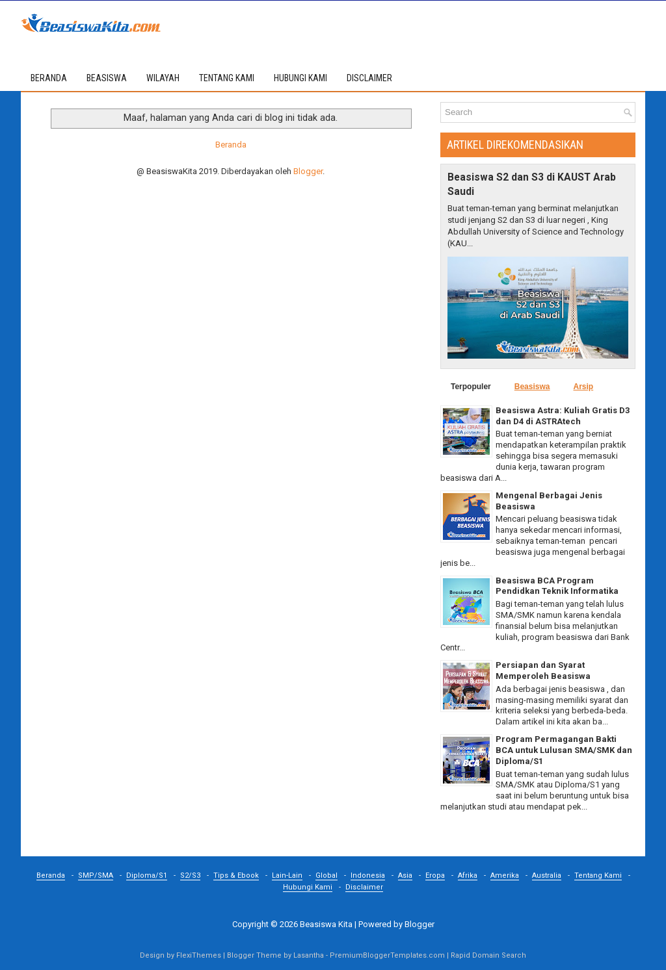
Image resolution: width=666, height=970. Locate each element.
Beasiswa (532, 386)
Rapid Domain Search (488, 955)
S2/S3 (190, 875)
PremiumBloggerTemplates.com (387, 955)
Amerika (504, 875)
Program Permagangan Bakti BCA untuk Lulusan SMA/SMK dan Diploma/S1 (564, 750)
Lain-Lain (287, 875)
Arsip (583, 386)
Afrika (467, 875)
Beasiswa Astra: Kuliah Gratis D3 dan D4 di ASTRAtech (563, 415)
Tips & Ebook (236, 875)
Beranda (49, 78)
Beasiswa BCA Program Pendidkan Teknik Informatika (557, 586)
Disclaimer (364, 887)
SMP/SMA (95, 875)
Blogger (308, 171)
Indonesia (368, 875)
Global (326, 875)
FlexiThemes (198, 955)
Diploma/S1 (146, 875)
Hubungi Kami (307, 887)
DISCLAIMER (369, 78)
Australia (546, 875)
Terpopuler (471, 386)
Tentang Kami (598, 875)
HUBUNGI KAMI (300, 78)
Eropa (435, 875)
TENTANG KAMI (226, 78)
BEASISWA (107, 78)
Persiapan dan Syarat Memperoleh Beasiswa (543, 670)
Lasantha (308, 955)
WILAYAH (163, 78)
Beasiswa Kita (326, 924)
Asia (405, 875)
